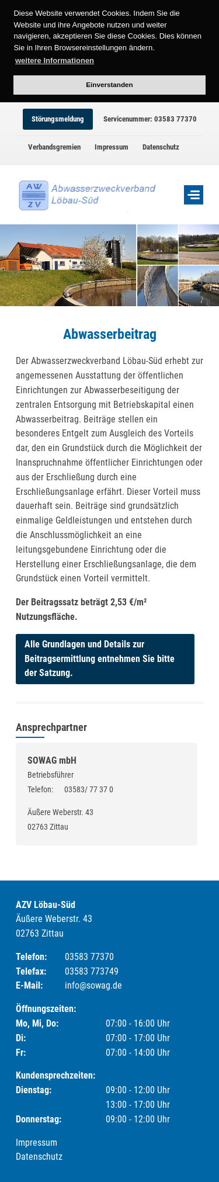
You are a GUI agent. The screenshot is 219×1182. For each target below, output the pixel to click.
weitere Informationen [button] (54, 60)
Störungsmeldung (58, 119)
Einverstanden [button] (109, 84)
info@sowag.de (93, 985)
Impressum (111, 147)
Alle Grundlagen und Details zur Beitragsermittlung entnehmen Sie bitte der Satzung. (100, 659)
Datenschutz (160, 147)
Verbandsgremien (54, 147)
